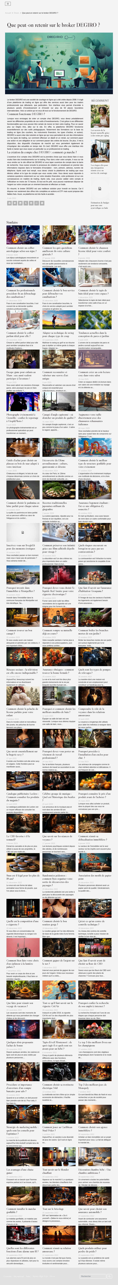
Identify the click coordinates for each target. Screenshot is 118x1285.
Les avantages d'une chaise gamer (20, 1171)
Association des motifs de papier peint (94, 877)
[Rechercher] (93, 1276)
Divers (16, 13)
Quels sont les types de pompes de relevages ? (94, 671)
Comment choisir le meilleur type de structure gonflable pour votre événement (94, 463)
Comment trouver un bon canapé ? (19, 632)
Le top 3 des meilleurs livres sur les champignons (94, 1044)
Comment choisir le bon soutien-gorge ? (54, 922)
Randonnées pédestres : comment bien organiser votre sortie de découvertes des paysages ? (57, 880)
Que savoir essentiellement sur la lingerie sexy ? (22, 753)
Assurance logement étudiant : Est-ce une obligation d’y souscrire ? (93, 506)
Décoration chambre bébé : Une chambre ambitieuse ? (94, 1171)
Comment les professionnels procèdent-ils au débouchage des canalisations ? (21, 293)
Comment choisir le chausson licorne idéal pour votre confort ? (94, 251)
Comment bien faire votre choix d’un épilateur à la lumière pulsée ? (22, 964)
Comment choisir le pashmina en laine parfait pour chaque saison (22, 504)
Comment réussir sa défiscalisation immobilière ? (92, 837)
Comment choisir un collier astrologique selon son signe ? (21, 249)
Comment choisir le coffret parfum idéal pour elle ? (20, 334)
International (19, 1276)
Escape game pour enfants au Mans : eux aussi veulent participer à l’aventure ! (21, 375)
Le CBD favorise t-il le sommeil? (18, 837)
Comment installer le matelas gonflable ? (21, 1210)
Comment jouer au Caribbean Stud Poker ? (57, 1128)
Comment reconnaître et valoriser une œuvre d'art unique (55, 375)
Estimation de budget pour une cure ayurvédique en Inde (100, 205)
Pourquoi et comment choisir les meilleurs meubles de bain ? (58, 710)
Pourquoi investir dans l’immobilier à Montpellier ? (20, 589)
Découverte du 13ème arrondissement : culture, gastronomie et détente (55, 463)
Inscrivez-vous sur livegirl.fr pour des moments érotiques (20, 547)
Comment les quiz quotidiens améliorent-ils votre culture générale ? (57, 251)
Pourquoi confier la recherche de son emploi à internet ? (93, 1004)
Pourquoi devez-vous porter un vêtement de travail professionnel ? (58, 754)
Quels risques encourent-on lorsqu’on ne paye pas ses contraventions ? (92, 548)
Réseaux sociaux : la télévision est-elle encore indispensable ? (22, 671)
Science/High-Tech (40, 1276)
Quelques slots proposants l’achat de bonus (19, 1044)
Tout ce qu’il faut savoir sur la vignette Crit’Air (57, 1004)
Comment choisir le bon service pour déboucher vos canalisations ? (58, 293)
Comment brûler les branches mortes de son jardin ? (93, 632)
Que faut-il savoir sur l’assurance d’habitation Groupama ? (94, 589)
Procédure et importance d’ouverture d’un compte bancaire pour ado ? (19, 1088)
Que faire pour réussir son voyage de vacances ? (19, 1004)
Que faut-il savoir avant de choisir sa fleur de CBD (91, 962)
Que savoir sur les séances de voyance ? (57, 837)
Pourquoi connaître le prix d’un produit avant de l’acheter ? (94, 795)
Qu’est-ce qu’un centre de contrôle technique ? (91, 922)
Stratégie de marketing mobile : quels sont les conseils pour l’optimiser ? (22, 1130)
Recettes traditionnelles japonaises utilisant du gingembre (54, 506)
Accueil (8, 13)
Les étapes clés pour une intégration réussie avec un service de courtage (99, 169)
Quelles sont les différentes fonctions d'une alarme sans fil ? (22, 1249)
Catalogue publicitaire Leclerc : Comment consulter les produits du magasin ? (22, 797)
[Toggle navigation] (8, 4)
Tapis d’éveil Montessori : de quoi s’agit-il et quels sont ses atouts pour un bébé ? (57, 1045)
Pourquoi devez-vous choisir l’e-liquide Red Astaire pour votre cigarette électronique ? (58, 591)
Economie (8, 1276)
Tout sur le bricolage (53, 1208)
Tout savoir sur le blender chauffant (55, 1171)
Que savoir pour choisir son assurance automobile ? (92, 1210)
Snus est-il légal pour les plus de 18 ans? (23, 877)
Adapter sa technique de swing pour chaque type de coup (58, 334)
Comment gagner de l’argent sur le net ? (58, 962)
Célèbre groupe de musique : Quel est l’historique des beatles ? (58, 797)
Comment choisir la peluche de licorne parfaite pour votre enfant (22, 712)
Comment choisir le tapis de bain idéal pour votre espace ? (93, 292)
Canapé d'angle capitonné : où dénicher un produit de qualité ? (58, 416)
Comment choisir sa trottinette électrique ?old (58, 1086)
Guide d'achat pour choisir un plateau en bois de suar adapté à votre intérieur (22, 463)
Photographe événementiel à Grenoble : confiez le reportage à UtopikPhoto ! (22, 418)
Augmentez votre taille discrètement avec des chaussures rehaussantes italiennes (90, 419)
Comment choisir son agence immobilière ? (93, 1128)
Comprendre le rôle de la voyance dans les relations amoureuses (91, 712)
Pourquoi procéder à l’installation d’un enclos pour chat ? (93, 754)
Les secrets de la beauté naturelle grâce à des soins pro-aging (100, 133)
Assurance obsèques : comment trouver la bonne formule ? (58, 671)
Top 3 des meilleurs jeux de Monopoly (92, 1086)
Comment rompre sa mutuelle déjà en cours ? (57, 632)
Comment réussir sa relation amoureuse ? (56, 1249)
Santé (28, 1276)
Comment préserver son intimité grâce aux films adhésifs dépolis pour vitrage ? (58, 548)
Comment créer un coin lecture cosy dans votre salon (94, 373)
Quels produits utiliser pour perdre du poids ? (92, 1249)
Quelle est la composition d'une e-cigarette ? (22, 922)
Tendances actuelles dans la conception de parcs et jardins (93, 334)
